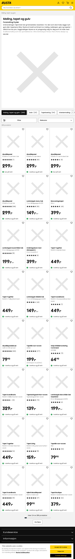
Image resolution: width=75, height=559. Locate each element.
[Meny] (72, 3)
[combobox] (35, 8)
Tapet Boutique (62, 494)
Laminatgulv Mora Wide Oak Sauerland (62, 397)
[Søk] (71, 8)
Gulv (33, 112)
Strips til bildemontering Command (62, 348)
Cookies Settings (61, 556)
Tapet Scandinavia (62, 299)
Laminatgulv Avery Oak (37, 202)
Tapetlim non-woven (37, 347)
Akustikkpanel (13, 155)
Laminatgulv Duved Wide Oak (13, 249)
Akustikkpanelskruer (13, 347)
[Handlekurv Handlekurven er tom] (67, 3)
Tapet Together (62, 249)
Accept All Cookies (61, 547)
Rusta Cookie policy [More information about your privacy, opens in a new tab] (23, 552)
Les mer (5, 34)
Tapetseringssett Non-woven (37, 396)
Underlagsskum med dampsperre (37, 250)
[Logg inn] (58, 3)
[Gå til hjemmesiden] (6, 3)
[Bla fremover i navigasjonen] (72, 112)
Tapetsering (48, 112)
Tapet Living (37, 446)
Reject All (61, 551)
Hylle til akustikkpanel (37, 494)
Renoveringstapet (62, 202)
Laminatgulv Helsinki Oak (37, 298)
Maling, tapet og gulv (14, 112)
